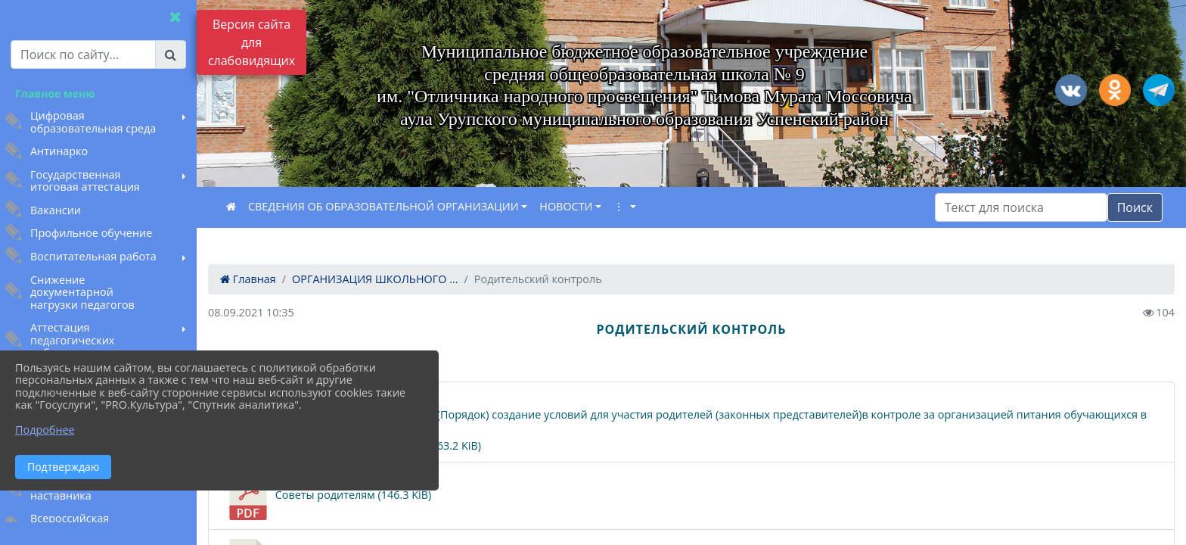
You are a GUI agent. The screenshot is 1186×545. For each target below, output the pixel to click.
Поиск (1135, 207)
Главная (248, 279)
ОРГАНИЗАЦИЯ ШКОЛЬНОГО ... (375, 279)
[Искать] (1021, 207)
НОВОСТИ (565, 206)
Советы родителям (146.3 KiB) (327, 496)
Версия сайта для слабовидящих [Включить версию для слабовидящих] (251, 42)
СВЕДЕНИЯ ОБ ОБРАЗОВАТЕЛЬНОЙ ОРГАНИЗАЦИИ (383, 206)
